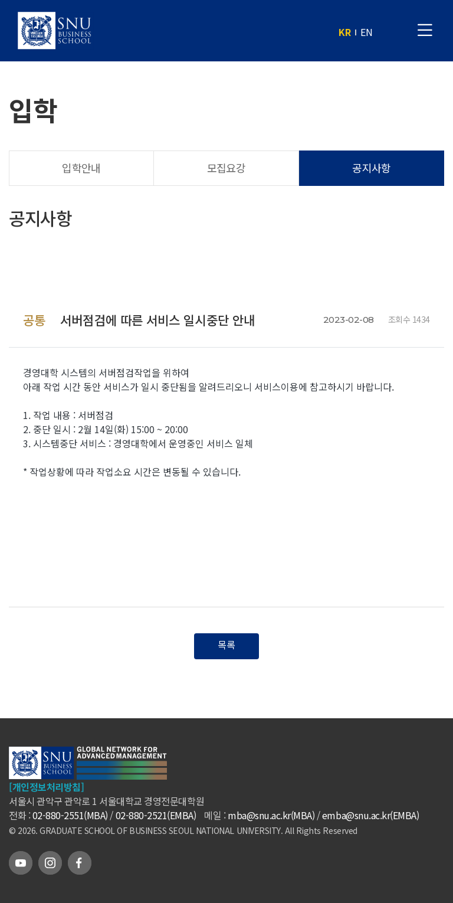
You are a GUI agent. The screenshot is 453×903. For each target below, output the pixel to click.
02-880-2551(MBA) (70, 815)
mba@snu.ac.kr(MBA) (271, 815)
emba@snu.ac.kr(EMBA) (370, 815)
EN (366, 32)
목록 (226, 644)
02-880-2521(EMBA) (156, 815)
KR (345, 32)
